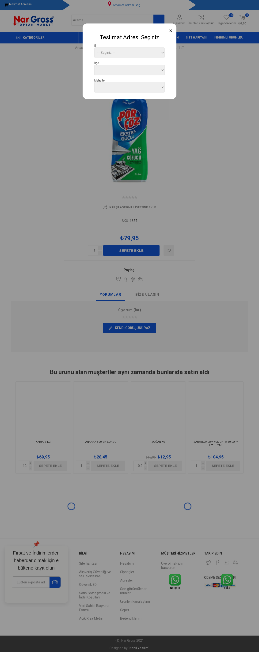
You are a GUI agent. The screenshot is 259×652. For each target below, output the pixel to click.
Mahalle (99, 80)
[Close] (170, 30)
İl (95, 45)
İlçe (96, 63)
